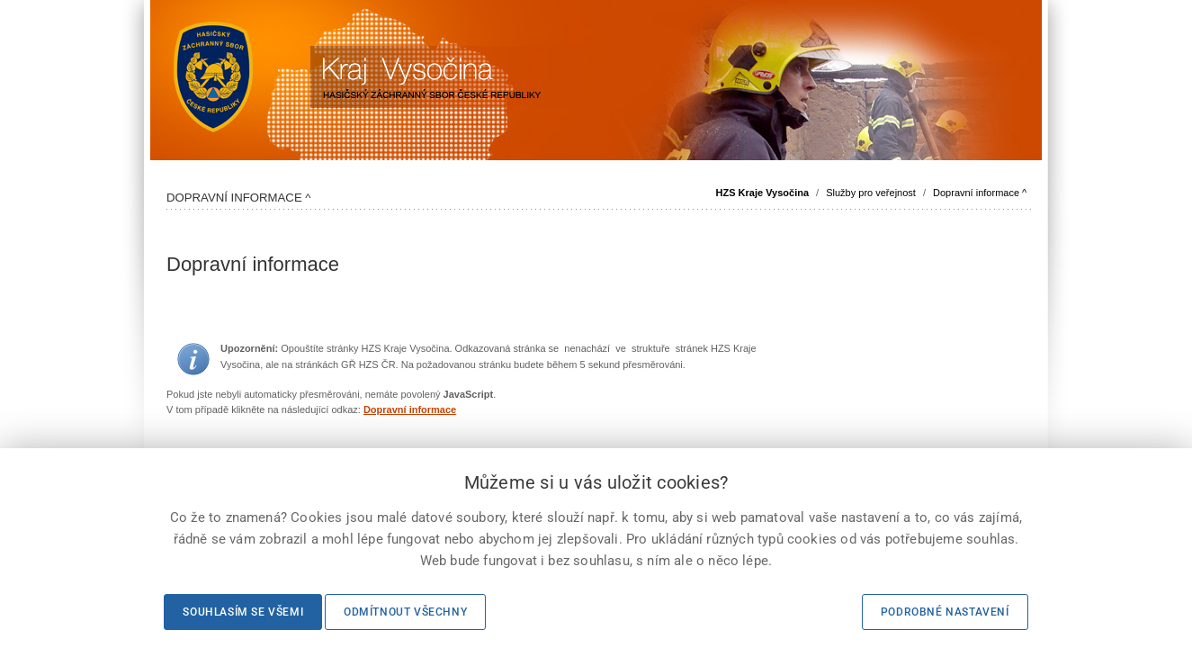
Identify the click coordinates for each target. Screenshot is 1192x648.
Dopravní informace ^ (979, 192)
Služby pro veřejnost (871, 192)
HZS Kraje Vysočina (763, 192)
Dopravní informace (409, 409)
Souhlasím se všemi (243, 612)
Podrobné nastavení (945, 612)
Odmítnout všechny (405, 612)
